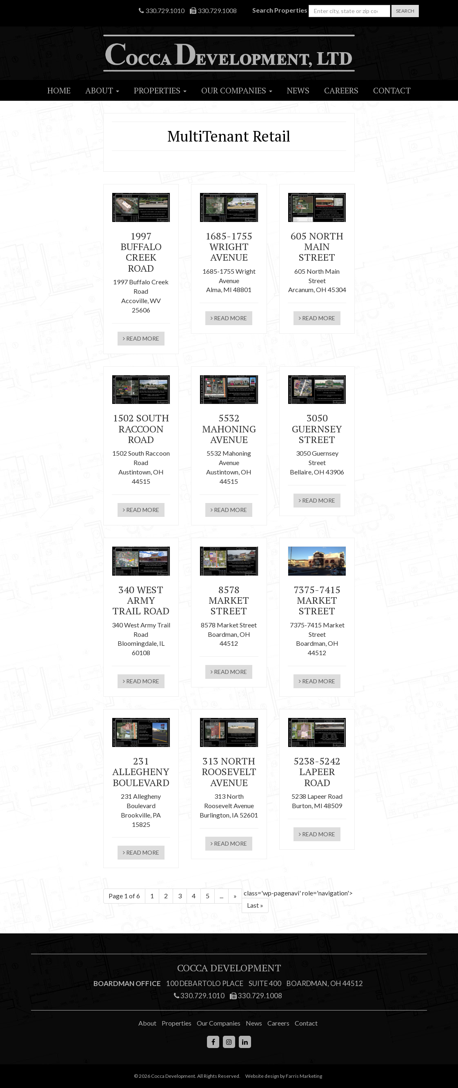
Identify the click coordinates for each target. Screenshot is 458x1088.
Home (59, 90)
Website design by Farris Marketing (283, 1076)
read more (141, 338)
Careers (341, 90)
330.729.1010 (162, 10)
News (298, 90)
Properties (160, 90)
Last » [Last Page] (255, 905)
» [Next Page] (235, 896)
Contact (392, 90)
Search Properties (279, 10)
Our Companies (236, 90)
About (102, 90)
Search (405, 11)
